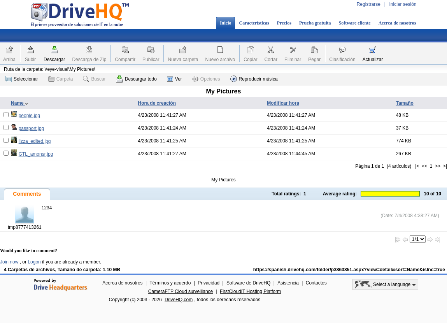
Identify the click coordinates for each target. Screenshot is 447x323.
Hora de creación (157, 103)
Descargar (54, 59)
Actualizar (373, 59)
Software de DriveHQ (248, 283)
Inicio (225, 23)
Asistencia (288, 283)
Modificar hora (283, 103)
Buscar (94, 79)
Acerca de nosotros (397, 23)
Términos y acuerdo (170, 283)
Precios (284, 23)
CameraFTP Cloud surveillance (180, 291)
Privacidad (208, 283)
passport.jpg (31, 128)
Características (254, 23)
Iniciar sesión (402, 4)
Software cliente (355, 23)
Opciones (206, 79)
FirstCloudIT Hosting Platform (250, 291)
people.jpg (29, 115)
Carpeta (60, 79)
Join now (10, 262)
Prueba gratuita (315, 23)
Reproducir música (254, 78)
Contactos (316, 283)
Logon (34, 262)
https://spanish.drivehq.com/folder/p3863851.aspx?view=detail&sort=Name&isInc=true (349, 269)
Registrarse (368, 4)
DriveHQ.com (179, 299)
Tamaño (405, 103)
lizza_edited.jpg (35, 141)
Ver (174, 79)
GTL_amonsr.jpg (36, 154)
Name (20, 103)
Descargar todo (136, 79)
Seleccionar (21, 79)
